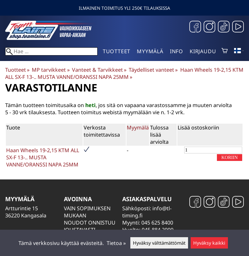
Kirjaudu (203, 51)
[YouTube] (238, 27)
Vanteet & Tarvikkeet (99, 69)
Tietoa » (116, 243)
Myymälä (150, 51)
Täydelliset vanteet (153, 69)
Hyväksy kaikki (209, 243)
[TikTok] (224, 27)
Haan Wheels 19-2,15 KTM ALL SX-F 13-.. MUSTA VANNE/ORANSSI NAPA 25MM (124, 73)
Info (176, 51)
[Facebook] (195, 27)
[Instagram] (209, 27)
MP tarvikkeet (50, 69)
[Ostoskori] (224, 51)
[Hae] (51, 51)
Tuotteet (116, 51)
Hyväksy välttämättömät (159, 243)
